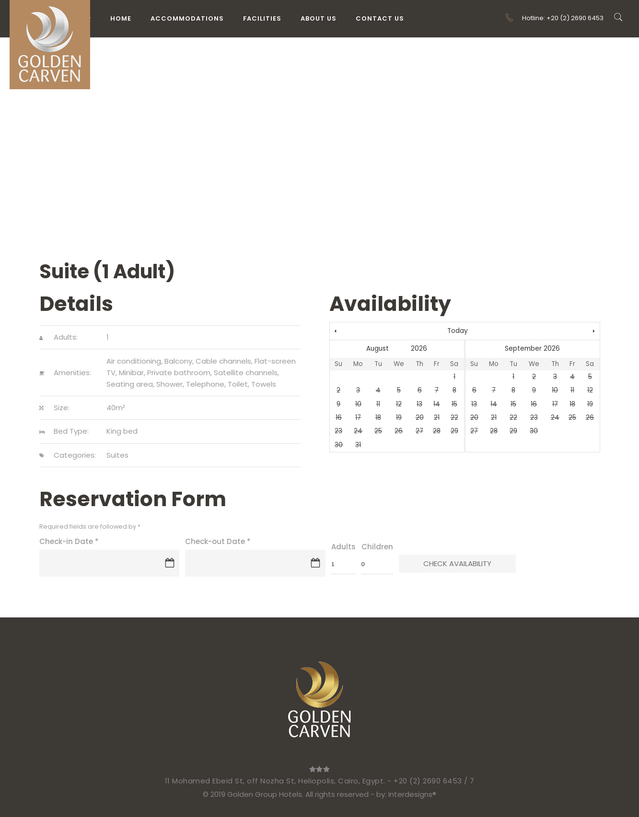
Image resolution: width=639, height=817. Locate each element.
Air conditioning (133, 361)
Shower (169, 384)
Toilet (238, 384)
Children (377, 547)
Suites (117, 455)
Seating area (129, 384)
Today (457, 330)
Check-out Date (218, 541)
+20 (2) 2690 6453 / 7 (434, 781)
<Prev (370, 331)
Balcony (178, 361)
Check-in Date (69, 541)
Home (120, 18)
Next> (559, 331)
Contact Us (380, 18)
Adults (343, 547)
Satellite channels (246, 372)
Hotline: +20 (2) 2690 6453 (554, 18)
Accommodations (187, 18)
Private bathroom (178, 372)
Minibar (131, 372)
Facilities (262, 18)
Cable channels (223, 361)
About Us (319, 18)
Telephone (205, 384)
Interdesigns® (412, 794)
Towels (263, 384)
